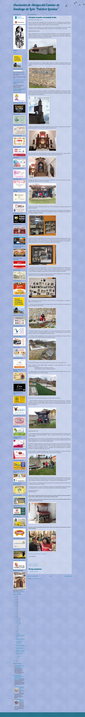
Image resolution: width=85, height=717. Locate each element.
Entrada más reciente (32, 576)
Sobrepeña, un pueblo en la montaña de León (20, 653)
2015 (15, 613)
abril (16, 631)
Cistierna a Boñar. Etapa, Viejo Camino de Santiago (20, 646)
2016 (15, 611)
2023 (15, 599)
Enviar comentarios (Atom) (37, 578)
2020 (15, 604)
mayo (16, 630)
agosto (16, 625)
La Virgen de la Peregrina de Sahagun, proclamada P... (20, 651)
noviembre (17, 619)
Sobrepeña (36, 565)
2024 (15, 597)
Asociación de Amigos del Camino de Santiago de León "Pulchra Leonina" (36, 7)
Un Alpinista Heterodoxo (18, 699)
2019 (15, 606)
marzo (16, 633)
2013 (15, 616)
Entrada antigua (68, 576)
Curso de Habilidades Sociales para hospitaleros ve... (19, 642)
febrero (16, 656)
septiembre (17, 623)
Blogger (49, 714)
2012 (15, 660)
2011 (15, 661)
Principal (14, 52)
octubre (16, 621)
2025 (15, 596)
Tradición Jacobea (17, 675)
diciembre (17, 618)
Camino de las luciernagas (19, 687)
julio (16, 626)
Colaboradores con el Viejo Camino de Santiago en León (20, 636)
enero (16, 657)
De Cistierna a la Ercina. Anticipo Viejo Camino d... (20, 648)
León (33, 565)
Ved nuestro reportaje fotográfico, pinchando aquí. (37, 553)
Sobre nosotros (16, 53)
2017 (15, 609)
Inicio (51, 576)
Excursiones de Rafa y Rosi (19, 665)
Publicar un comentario (34, 571)
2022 (15, 601)
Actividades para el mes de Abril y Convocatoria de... (20, 639)
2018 (15, 608)
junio (16, 628)
